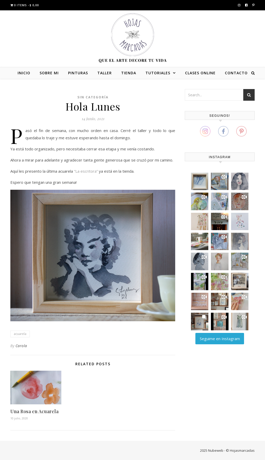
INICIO (24, 72)
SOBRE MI (49, 72)
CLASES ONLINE (200, 72)
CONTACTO (236, 72)
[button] (199, 181)
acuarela (20, 334)
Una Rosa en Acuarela (34, 411)
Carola (21, 345)
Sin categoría (92, 97)
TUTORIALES (157, 72)
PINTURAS (78, 72)
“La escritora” (86, 171)
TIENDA (128, 72)
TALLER (104, 72)
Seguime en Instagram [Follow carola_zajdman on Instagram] (220, 338)
